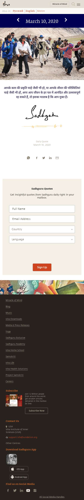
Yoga (8, 331)
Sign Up (42, 267)
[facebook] (36, 158)
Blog (8, 306)
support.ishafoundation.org (23, 437)
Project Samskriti (15, 375)
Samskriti (11, 356)
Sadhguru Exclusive (15, 338)
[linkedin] (50, 158)
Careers (9, 381)
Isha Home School (15, 350)
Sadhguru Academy (15, 344)
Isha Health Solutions (17, 369)
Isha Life (10, 363)
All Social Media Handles (51, 497)
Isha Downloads (14, 319)
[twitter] (43, 158)
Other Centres (13, 443)
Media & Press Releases (18, 325)
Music (9, 313)
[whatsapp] (28, 158)
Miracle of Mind (14, 300)
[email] (57, 158)
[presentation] (42, 252)
